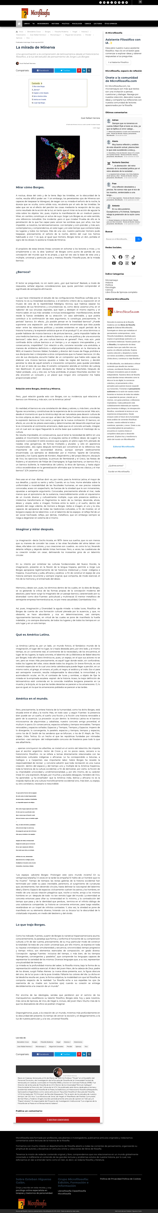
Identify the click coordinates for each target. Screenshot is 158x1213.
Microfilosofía (64, 1193)
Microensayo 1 (41, 1046)
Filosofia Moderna (47, 1042)
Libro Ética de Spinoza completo (121, 292)
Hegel (58, 1042)
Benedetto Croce (23, 1042)
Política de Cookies (131, 1179)
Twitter (65, 70)
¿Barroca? (36, 89)
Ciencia (88, 23)
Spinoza (78, 1046)
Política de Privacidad (111, 1179)
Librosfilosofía (64, 1191)
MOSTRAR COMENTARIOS (58, 1119)
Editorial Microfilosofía (123, 447)
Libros (27, 23)
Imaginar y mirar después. (41, 93)
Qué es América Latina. (40, 96)
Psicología (77, 23)
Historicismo (78, 1042)
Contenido (36, 83)
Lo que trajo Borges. (39, 102)
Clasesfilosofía (79, 1191)
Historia (55, 23)
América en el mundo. (39, 99)
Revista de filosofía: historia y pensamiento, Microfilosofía (33, 1211)
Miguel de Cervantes (56, 1046)
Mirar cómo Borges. (39, 86)
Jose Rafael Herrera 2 (24, 1046)
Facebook (43, 70)
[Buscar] (138, 239)
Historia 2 (67, 1042)
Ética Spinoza (111, 23)
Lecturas (98, 23)
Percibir (69, 1046)
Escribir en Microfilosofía (118, 472)
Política (65, 23)
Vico (86, 1046)
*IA (33, 23)
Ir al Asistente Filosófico (118, 62)
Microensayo (43, 23)
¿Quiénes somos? (115, 466)
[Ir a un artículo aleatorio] (140, 2)
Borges (34, 1042)
